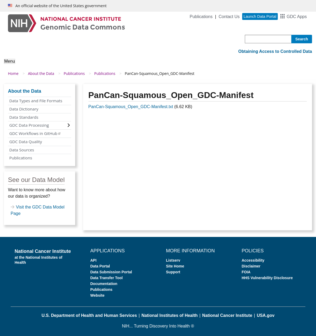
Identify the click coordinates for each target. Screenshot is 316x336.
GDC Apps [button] (297, 16)
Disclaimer (251, 266)
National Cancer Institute (227, 315)
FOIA (246, 272)
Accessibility (253, 260)
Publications (201, 16)
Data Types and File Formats (35, 100)
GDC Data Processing (29, 125)
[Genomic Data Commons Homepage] (66, 23)
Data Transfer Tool (106, 278)
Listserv (173, 260)
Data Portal (100, 266)
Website (97, 295)
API (93, 260)
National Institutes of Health (170, 315)
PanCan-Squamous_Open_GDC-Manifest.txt (130, 106)
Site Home (175, 266)
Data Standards (23, 117)
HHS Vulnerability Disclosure (267, 278)
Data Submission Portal (111, 272)
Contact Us (229, 16)
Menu (9, 61)
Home (13, 73)
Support (173, 272)
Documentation (103, 284)
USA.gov (266, 315)
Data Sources (21, 149)
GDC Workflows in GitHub (35, 133)
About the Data (41, 73)
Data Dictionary (23, 109)
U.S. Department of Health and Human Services (89, 315)
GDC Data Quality (25, 141)
